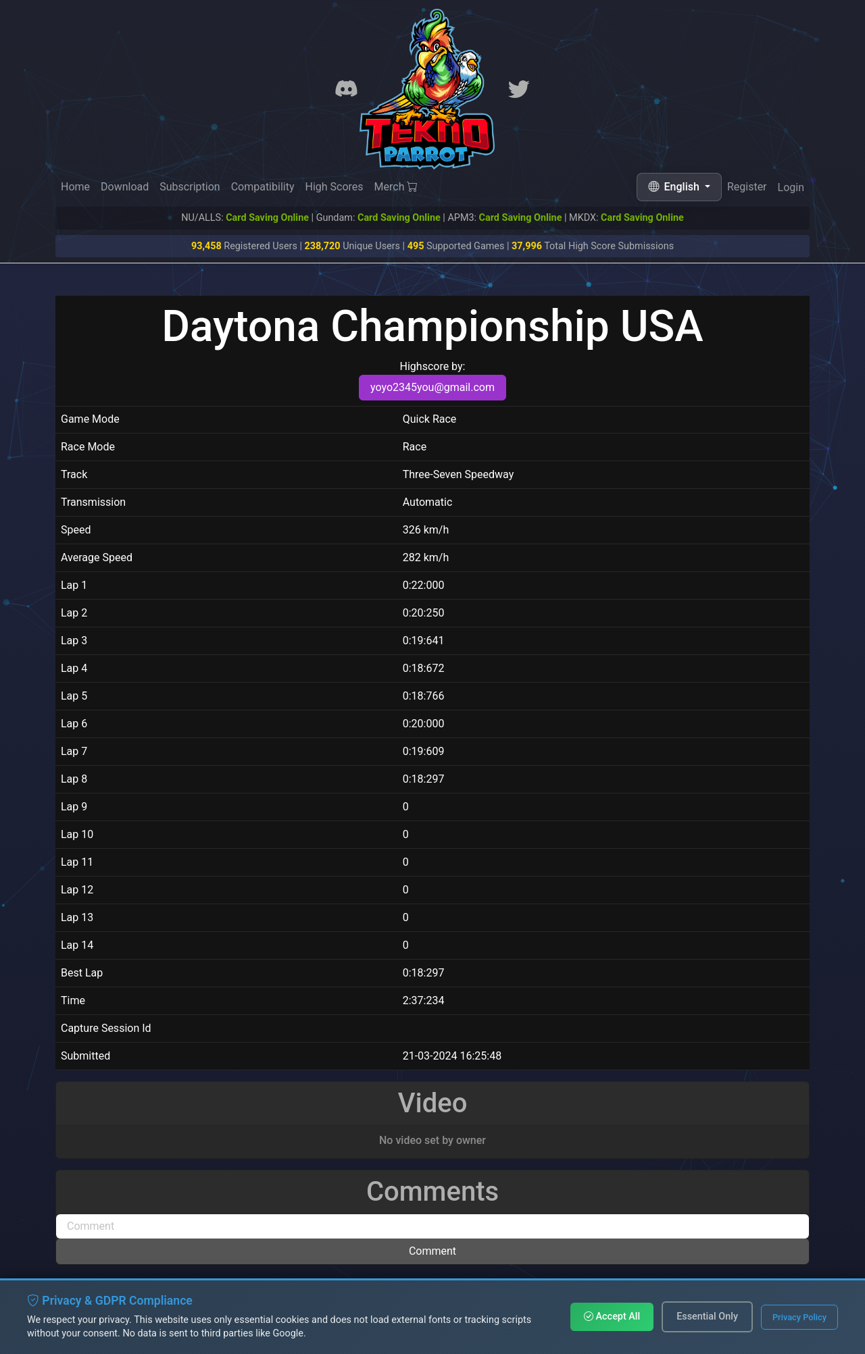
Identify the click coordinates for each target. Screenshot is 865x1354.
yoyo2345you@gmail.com (432, 387)
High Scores (334, 187)
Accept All (612, 1316)
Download (125, 186)
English (675, 186)
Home (75, 186)
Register (747, 188)
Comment (432, 1251)
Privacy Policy (799, 1317)
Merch (396, 187)
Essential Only (707, 1316)
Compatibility (263, 186)
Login (791, 190)
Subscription (189, 186)
